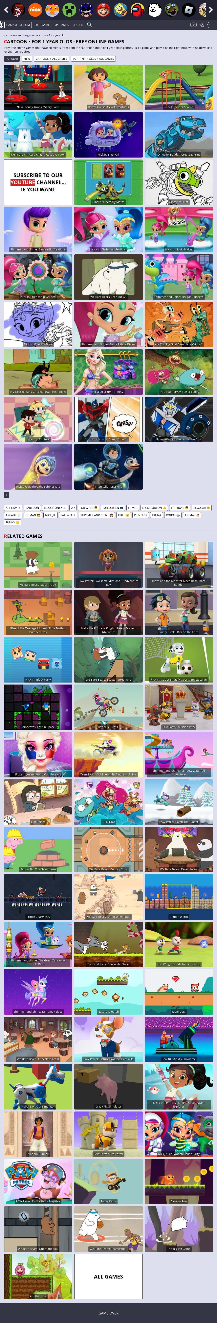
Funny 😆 (12, 522)
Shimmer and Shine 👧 (96, 515)
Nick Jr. (50, 515)
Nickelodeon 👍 (154, 508)
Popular (12, 58)
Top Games (43, 25)
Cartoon (42, 35)
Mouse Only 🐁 (55, 508)
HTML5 (132, 508)
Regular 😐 (201, 508)
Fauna (156, 515)
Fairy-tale (68, 515)
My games (61, 25)
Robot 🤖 (173, 515)
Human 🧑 (33, 515)
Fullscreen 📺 (112, 508)
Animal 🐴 (192, 515)
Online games (27, 35)
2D (73, 508)
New (27, 58)
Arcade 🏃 (13, 515)
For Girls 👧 (89, 508)
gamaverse (10, 35)
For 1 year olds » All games (93, 58)
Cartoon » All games (51, 58)
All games (13, 508)
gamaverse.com (18, 25)
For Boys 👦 (179, 508)
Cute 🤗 (123, 515)
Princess (140, 515)
